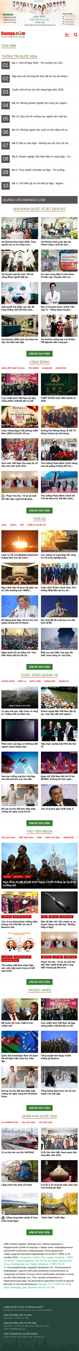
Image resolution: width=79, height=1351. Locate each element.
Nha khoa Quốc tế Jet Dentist (39, 209)
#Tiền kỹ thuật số (36, 525)
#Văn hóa (7, 917)
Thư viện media (39, 831)
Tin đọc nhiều (39, 990)
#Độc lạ (22, 681)
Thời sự (39, 519)
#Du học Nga (45, 1122)
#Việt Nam (58, 957)
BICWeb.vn (38, 1337)
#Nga (4, 525)
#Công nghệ (7, 681)
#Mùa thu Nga (52, 837)
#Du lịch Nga (8, 837)
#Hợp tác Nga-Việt (22, 957)
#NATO (13, 525)
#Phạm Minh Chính (10, 960)
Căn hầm (8, 46)
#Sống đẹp (49, 681)
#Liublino (47, 368)
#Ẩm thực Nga (26, 837)
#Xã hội (7, 877)
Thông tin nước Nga (19, 56)
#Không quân (66, 917)
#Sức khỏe (35, 681)
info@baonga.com (17, 1329)
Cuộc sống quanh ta (39, 675)
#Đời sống (18, 877)
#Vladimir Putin (9, 1122)
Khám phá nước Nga (39, 1116)
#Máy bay (53, 917)
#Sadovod (60, 368)
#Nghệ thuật (70, 957)
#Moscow (68, 837)
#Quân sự (64, 681)
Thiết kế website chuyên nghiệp (21, 1334)
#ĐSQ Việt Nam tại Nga (13, 368)
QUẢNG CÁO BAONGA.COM (24, 200)
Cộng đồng (39, 362)
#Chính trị (7, 957)
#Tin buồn (33, 368)
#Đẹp (39, 837)
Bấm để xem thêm (39, 354)
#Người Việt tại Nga (22, 917)
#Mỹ (22, 525)
